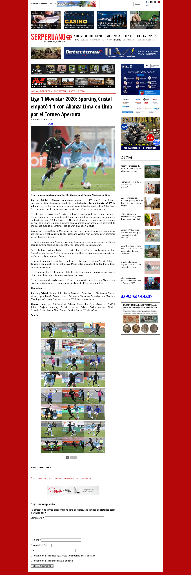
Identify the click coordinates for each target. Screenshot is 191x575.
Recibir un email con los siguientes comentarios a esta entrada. (64, 555)
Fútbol (50, 478)
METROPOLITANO (95, 40)
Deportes (130, 36)
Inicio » (35, 91)
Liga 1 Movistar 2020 (71, 478)
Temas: (76, 40)
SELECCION (84, 40)
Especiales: (117, 40)
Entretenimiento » (65, 91)
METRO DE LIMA (107, 40)
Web (33, 550)
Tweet (49, 123)
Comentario (37, 517)
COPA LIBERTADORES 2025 (146, 40)
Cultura (141, 36)
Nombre (36, 539)
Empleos (152, 36)
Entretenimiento (114, 36)
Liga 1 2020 (58, 478)
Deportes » (47, 91)
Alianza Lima (41, 478)
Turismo (99, 36)
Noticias (78, 36)
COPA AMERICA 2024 (129, 40)
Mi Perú (89, 36)
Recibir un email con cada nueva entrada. (53, 560)
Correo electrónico (41, 545)
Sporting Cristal (85, 478)
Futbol (81, 91)
